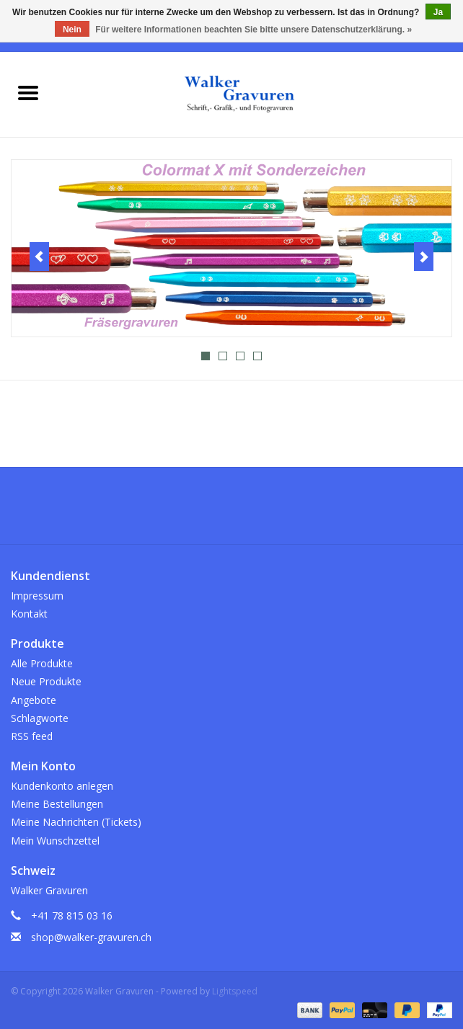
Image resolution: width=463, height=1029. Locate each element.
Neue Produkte (46, 681)
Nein (72, 29)
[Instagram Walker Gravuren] (231, 510)
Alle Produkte (42, 663)
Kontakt (29, 613)
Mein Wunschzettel (55, 840)
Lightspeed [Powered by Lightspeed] (234, 991)
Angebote (33, 700)
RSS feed (32, 736)
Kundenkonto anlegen (62, 786)
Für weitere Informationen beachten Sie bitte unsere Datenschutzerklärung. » (253, 29)
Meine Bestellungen (57, 804)
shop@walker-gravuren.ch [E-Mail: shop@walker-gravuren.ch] (91, 937)
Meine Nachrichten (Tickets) (76, 822)
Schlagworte (40, 718)
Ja (438, 12)
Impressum (37, 595)
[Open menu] (28, 92)
